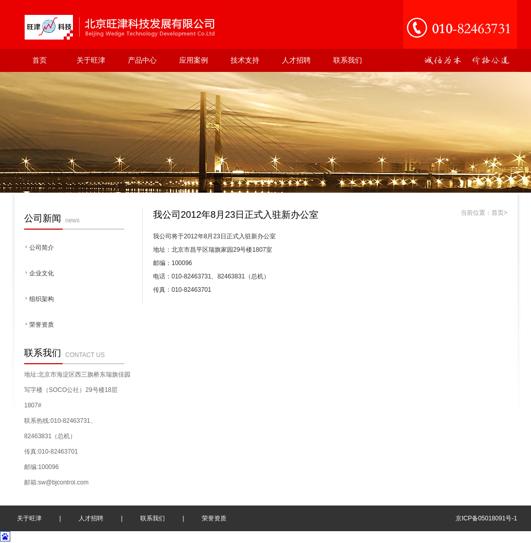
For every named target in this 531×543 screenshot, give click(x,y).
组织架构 (41, 299)
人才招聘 (296, 60)
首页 (39, 60)
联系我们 (347, 60)
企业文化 (41, 273)
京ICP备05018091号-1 (486, 518)
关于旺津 (91, 60)
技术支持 (245, 60)
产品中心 (142, 60)
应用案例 (193, 60)
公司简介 (41, 247)
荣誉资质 (41, 324)
